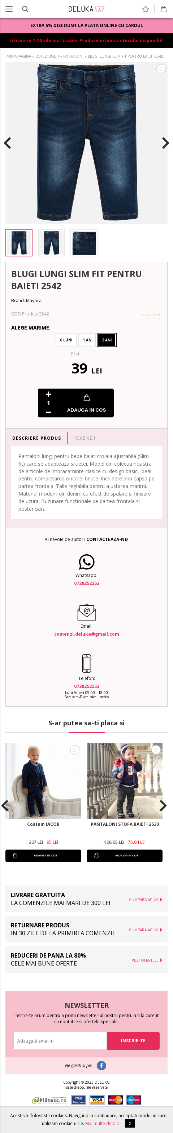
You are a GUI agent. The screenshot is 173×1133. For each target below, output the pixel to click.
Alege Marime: (31, 327)
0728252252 (86, 583)
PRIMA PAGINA (18, 56)
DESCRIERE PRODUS (36, 438)
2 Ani (107, 339)
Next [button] (166, 143)
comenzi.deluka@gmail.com (86, 634)
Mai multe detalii (102, 1123)
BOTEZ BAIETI (47, 56)
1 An (87, 339)
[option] (86, 143)
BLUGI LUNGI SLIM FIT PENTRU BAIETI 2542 (125, 56)
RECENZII (84, 438)
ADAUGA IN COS (86, 410)
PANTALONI (73, 56)
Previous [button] (7, 143)
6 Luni (66, 339)
